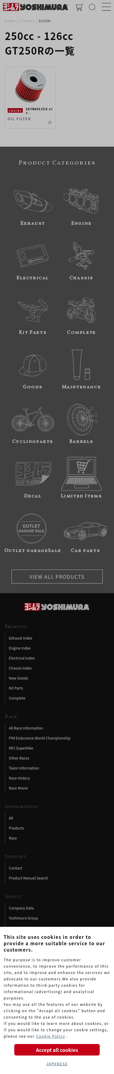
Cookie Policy (50, 1036)
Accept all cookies (57, 1049)
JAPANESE (57, 1063)
